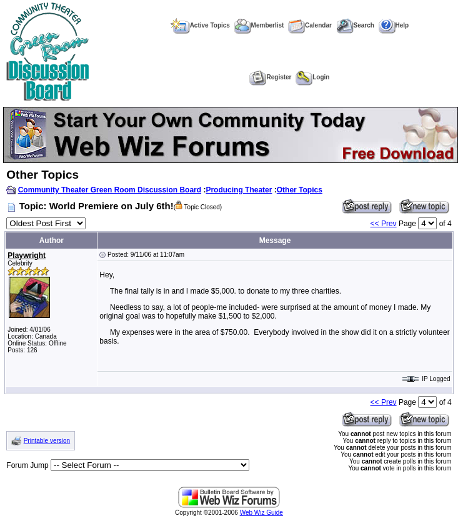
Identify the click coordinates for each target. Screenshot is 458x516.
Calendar (310, 25)
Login (312, 77)
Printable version (47, 440)
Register (270, 77)
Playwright (26, 255)
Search (355, 25)
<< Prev (384, 223)
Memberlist (259, 25)
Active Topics (200, 25)
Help (394, 25)
